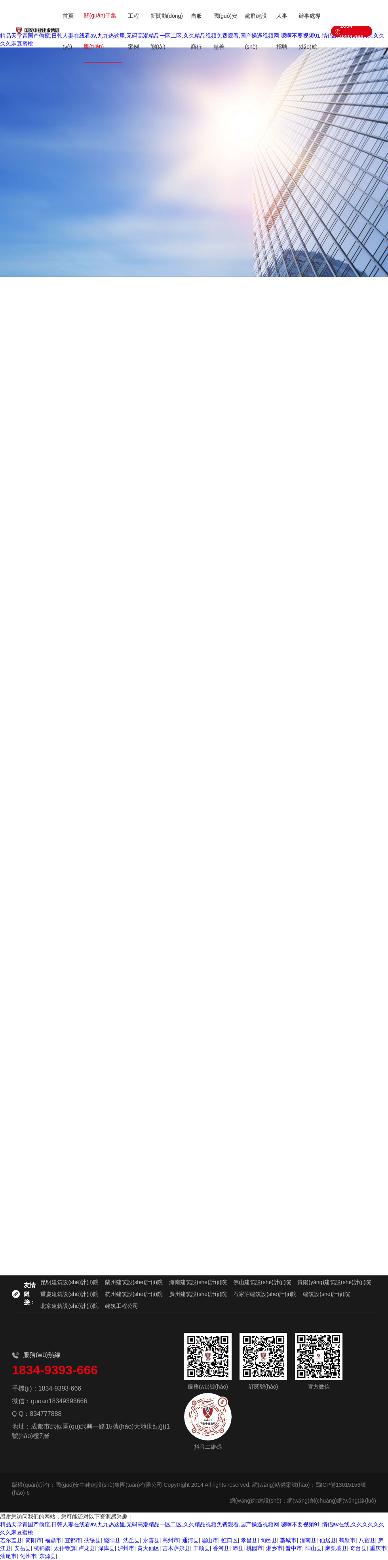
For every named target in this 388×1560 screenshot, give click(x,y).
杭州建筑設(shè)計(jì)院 (134, 1294)
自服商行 (196, 31)
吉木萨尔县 (176, 1548)
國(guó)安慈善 (225, 31)
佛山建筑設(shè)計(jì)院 (262, 1282)
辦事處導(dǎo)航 (310, 31)
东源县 (47, 1556)
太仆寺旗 (64, 1548)
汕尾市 (8, 1556)
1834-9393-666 (351, 31)
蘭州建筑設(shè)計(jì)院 (134, 1282)
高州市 (170, 1540)
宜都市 (73, 1540)
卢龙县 (86, 1548)
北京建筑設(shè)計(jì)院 (69, 1306)
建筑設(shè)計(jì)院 (326, 1294)
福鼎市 (53, 1540)
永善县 (151, 1540)
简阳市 (33, 1540)
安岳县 (22, 1548)
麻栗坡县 (336, 1548)
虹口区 (229, 1540)
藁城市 (288, 1540)
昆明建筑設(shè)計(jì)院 (69, 1282)
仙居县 (328, 1540)
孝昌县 (249, 1540)
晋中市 (293, 1548)
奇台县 (358, 1548)
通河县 (190, 1540)
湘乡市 (274, 1548)
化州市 (28, 1556)
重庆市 (378, 1548)
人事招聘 (281, 31)
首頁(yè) (68, 31)
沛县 (237, 1548)
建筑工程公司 (121, 1306)
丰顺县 (201, 1548)
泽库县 (106, 1548)
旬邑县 (269, 1540)
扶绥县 (92, 1540)
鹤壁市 (347, 1540)
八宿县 (367, 1540)
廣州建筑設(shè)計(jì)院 (198, 1294)
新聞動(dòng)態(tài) (166, 31)
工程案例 (133, 31)
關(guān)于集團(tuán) (100, 30)
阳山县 (313, 1548)
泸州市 (126, 1548)
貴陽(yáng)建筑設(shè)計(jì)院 (334, 1282)
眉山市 (210, 1540)
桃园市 (254, 1548)
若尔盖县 (11, 1540)
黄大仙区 (148, 1548)
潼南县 (308, 1540)
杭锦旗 (42, 1548)
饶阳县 (112, 1540)
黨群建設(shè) (256, 31)
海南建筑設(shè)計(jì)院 (198, 1282)
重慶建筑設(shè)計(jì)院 (69, 1294)
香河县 (221, 1548)
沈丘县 (131, 1540)
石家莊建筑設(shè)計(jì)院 (265, 1294)
